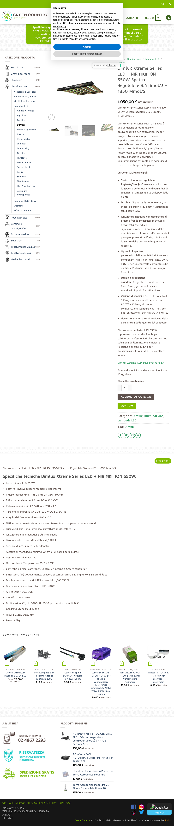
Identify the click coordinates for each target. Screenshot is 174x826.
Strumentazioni (20, 234)
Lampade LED (152, 59)
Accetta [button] (87, 428)
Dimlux (121, 62)
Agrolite (21, 115)
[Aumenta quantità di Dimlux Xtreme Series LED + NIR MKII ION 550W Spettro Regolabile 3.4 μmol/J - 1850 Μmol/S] (130, 388)
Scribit (168, 820)
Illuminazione (134, 59)
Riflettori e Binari (23, 210)
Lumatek (21, 143)
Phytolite (22, 157)
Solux (20, 171)
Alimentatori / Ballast (26, 96)
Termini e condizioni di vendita (25, 811)
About (7, 814)
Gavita (20, 134)
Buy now (127, 405)
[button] (163, 4)
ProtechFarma (24, 162)
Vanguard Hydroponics (23, 192)
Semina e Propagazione (19, 226)
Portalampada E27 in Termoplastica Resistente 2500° (44, 675)
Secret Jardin (24, 167)
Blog (97, 17)
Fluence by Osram (26, 129)
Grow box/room (20, 73)
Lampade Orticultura (25, 201)
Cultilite (21, 120)
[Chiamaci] (170, 4)
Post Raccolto (19, 217)
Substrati (16, 240)
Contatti (132, 17)
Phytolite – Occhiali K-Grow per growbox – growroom (158, 677)
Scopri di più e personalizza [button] (87, 435)
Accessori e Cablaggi (25, 91)
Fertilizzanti (18, 67)
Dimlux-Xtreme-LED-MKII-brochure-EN (141, 362)
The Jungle (23, 181)
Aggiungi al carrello (136, 396)
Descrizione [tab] (163, 461)
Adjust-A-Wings (25, 110)
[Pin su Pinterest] (138, 435)
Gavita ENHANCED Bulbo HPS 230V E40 (15, 674)
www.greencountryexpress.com (88, 37)
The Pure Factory (26, 186)
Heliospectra (23, 138)
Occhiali (18, 205)
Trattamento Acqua (23, 246)
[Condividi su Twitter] (126, 435)
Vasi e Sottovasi (20, 259)
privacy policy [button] (83, 398)
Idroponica (17, 80)
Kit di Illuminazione (24, 101)
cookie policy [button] (59, 408)
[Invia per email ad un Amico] (132, 435)
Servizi (7, 818)
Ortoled (21, 153)
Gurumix (113, 17)
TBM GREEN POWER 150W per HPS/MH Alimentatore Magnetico (130, 677)
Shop (83, 17)
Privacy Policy (13, 808)
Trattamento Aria (21, 253)
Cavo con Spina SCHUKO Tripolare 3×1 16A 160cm (72, 675)
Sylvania (21, 176)
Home (69, 17)
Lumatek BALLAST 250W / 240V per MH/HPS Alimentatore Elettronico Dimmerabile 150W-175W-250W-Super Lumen (101, 683)
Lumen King (23, 148)
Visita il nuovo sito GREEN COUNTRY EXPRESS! (36, 803)
